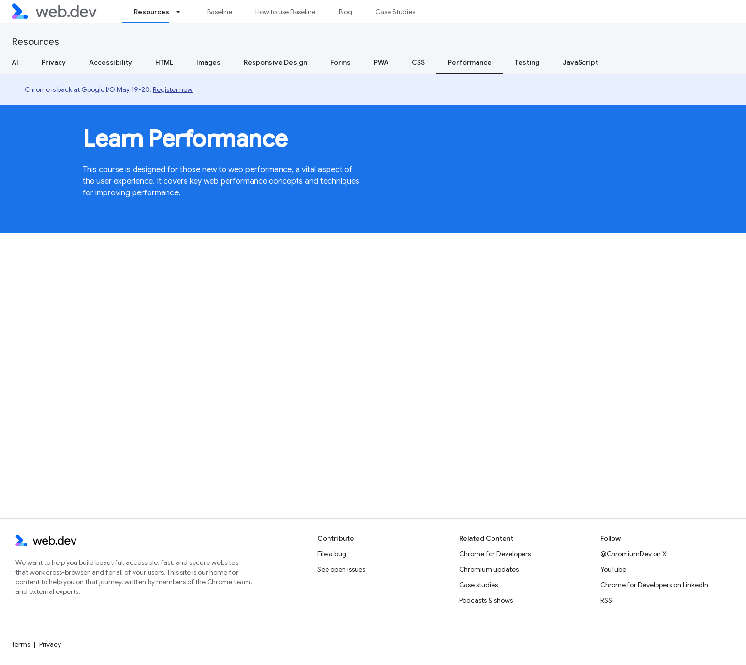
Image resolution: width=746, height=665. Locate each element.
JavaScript (580, 62)
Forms (340, 62)
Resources (35, 42)
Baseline (219, 11)
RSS (606, 600)
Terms (21, 644)
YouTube (613, 569)
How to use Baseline (285, 11)
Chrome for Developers (495, 553)
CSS (418, 62)
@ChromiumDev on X (633, 553)
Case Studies (395, 11)
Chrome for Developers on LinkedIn (654, 584)
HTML (164, 62)
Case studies (478, 584)
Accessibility (110, 62)
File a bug (331, 553)
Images (208, 62)
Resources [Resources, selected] (151, 11)
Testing (527, 62)
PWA (381, 62)
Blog (345, 11)
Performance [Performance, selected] (470, 62)
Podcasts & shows (486, 600)
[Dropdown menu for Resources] (182, 11)
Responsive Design (275, 62)
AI (15, 62)
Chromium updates (489, 569)
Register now (173, 89)
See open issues (341, 569)
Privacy (54, 62)
